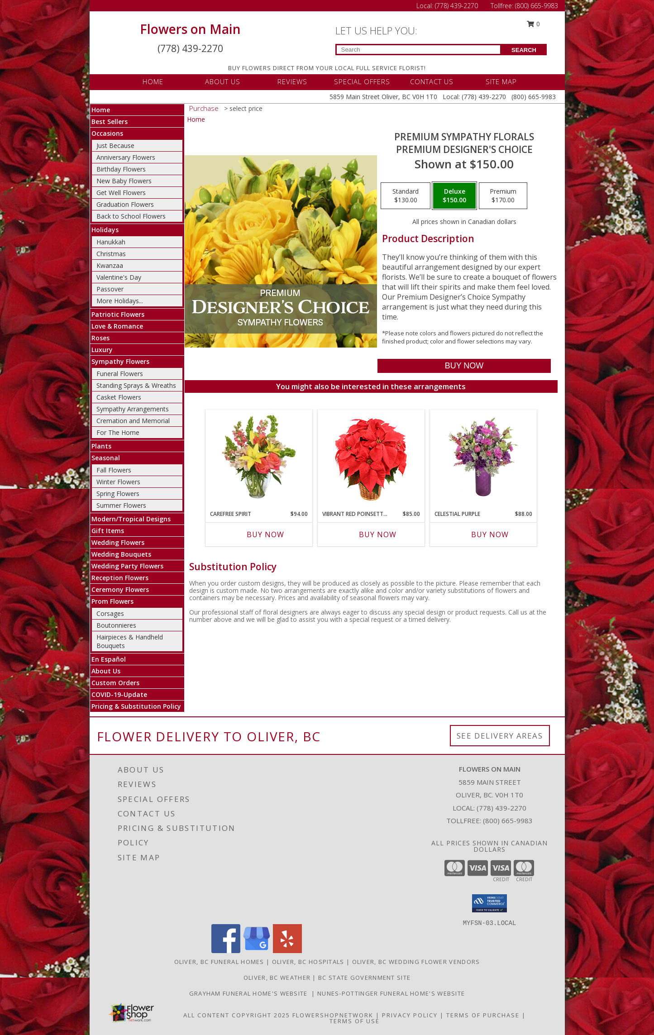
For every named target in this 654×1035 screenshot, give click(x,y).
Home (100, 109)
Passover (110, 289)
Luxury (102, 349)
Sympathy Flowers (120, 361)
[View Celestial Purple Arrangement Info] (483, 457)
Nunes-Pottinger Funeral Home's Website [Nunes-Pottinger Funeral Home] (391, 993)
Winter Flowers (118, 481)
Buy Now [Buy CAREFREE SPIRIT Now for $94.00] (265, 534)
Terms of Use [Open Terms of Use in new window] (354, 1021)
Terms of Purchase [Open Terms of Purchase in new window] (483, 1015)
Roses (100, 338)
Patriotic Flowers (117, 314)
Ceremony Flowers (120, 589)
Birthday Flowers (121, 169)
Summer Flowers (121, 505)
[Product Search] (418, 49)
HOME (153, 81)
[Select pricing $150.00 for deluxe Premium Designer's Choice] (454, 196)
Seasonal (105, 457)
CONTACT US (432, 81)
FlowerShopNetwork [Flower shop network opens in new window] (332, 1015)
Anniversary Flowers (125, 157)
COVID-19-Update (119, 694)
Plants (101, 446)
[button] (489, 903)
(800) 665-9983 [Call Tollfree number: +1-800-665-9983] (536, 5)
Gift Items (107, 530)
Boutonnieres (116, 625)
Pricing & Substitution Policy (136, 706)
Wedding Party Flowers (127, 566)
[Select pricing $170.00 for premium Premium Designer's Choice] (503, 196)
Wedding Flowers (117, 542)
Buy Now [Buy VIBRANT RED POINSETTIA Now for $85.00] (377, 534)
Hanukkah (110, 242)
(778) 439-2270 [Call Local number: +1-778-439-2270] (457, 5)
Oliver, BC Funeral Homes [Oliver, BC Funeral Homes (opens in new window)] (219, 962)
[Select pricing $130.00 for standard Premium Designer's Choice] (405, 196)
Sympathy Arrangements (132, 409)
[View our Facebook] (225, 950)
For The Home (117, 432)
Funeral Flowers (119, 373)
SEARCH (523, 50)
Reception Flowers (119, 577)
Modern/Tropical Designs (131, 519)
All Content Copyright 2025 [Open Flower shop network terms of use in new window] (236, 1015)
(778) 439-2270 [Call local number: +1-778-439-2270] (501, 807)
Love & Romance (117, 326)
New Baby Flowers (124, 180)
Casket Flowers (118, 397)
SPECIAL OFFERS (362, 81)
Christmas (111, 253)
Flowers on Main (190, 29)
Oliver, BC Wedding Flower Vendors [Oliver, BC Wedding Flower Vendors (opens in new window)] (416, 962)
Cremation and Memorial (133, 420)
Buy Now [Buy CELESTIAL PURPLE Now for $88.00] (490, 534)
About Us (105, 671)
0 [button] (533, 23)
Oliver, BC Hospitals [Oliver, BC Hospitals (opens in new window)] (308, 962)
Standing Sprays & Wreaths (136, 385)
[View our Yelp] (287, 950)
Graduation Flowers (125, 204)
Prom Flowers (112, 601)
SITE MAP (501, 81)
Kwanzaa (109, 265)
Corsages (110, 613)
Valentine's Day (118, 277)
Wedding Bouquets (121, 554)
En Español (108, 659)
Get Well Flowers (121, 192)
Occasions (107, 133)
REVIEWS (292, 81)
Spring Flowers (117, 493)
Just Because (115, 145)
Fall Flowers (113, 470)
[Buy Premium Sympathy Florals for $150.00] (464, 366)
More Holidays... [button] (119, 300)
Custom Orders (115, 682)
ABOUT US (222, 81)
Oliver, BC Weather (276, 977)
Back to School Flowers (131, 216)
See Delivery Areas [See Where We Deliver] (500, 735)
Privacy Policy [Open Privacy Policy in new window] (410, 1015)
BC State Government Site (364, 977)
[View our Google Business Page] (256, 950)
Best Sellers (109, 121)
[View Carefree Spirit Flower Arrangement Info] (258, 457)
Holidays (105, 229)
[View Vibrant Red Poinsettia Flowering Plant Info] (371, 458)
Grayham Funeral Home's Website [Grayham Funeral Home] (250, 993)
